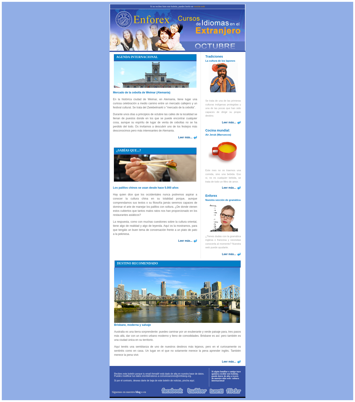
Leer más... (185, 137)
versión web (199, 6)
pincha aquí (188, 380)
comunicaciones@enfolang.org (175, 376)
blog (138, 392)
